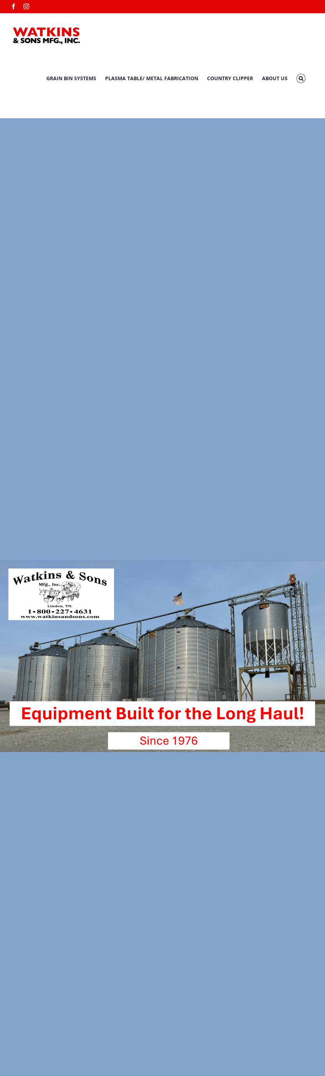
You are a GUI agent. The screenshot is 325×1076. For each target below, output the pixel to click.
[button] (300, 78)
